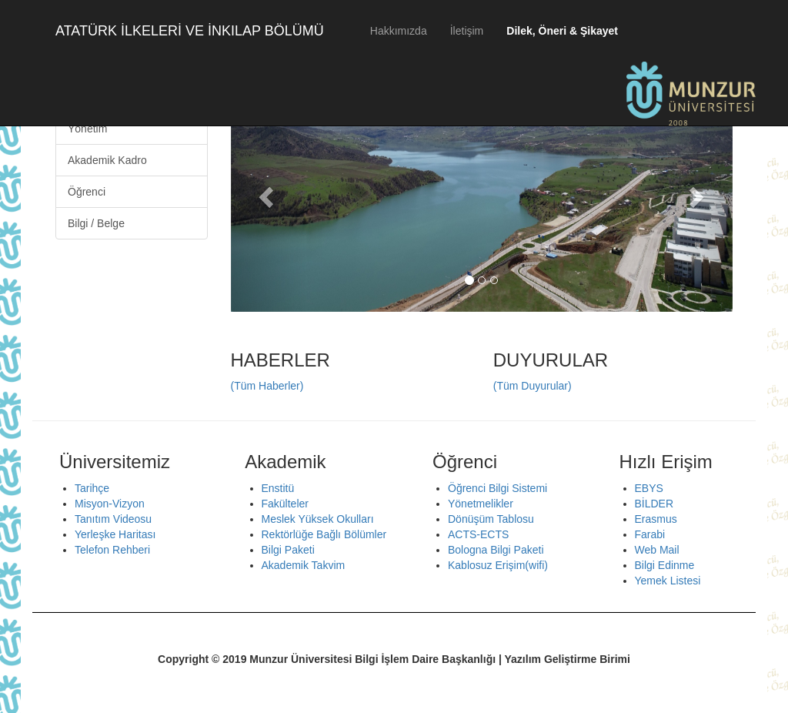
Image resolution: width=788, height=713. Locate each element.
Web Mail (657, 550)
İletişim (467, 31)
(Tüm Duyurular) (532, 386)
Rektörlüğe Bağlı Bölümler (324, 534)
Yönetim (87, 128)
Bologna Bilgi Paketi (496, 550)
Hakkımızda (398, 31)
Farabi (650, 534)
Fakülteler (285, 503)
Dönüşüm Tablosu (491, 519)
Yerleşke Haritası (115, 534)
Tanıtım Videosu (113, 519)
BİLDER (654, 503)
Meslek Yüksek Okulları (318, 519)
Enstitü (278, 488)
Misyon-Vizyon (110, 503)
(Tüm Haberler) (267, 386)
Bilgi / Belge (96, 223)
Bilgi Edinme (665, 565)
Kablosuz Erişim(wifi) (498, 565)
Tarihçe (92, 488)
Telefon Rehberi (112, 550)
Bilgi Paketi (288, 550)
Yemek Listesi (668, 580)
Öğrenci (86, 192)
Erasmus (656, 519)
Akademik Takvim (304, 565)
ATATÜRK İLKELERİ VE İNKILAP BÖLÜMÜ (189, 30)
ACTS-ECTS (478, 534)
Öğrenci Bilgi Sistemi (497, 488)
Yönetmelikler (480, 503)
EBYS (649, 488)
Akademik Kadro (107, 160)
